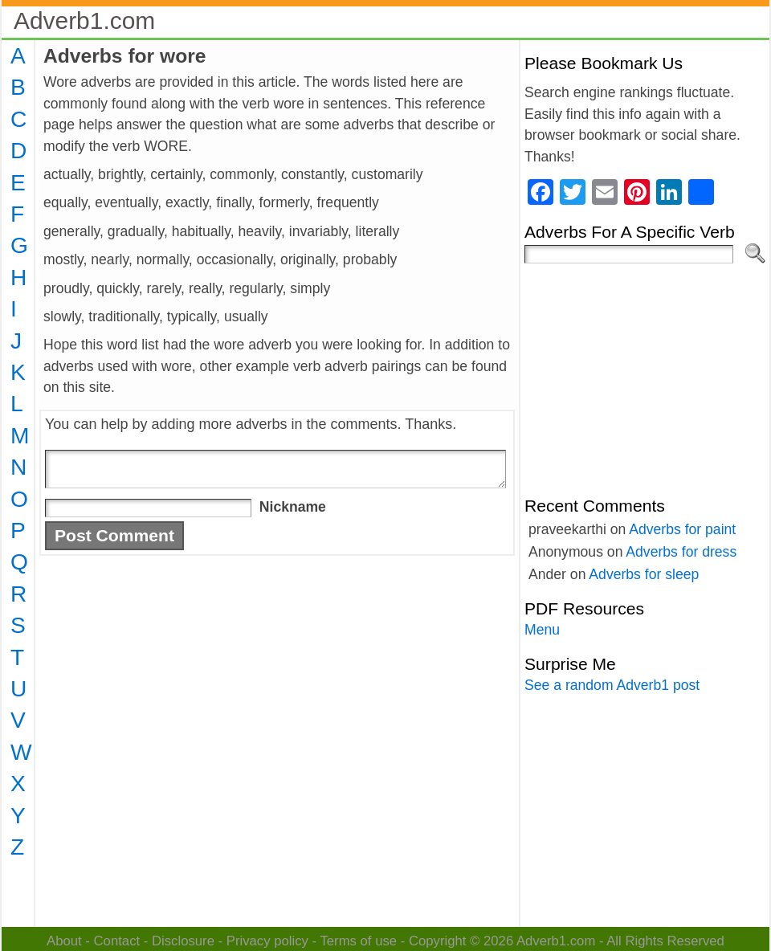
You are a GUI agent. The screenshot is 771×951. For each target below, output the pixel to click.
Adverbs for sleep (644, 574)
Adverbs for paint (682, 529)
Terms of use (358, 941)
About (64, 941)
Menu (542, 630)
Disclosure (183, 941)
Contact (117, 941)
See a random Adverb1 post (612, 685)
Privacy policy (267, 941)
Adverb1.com (84, 20)
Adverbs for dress (681, 552)
